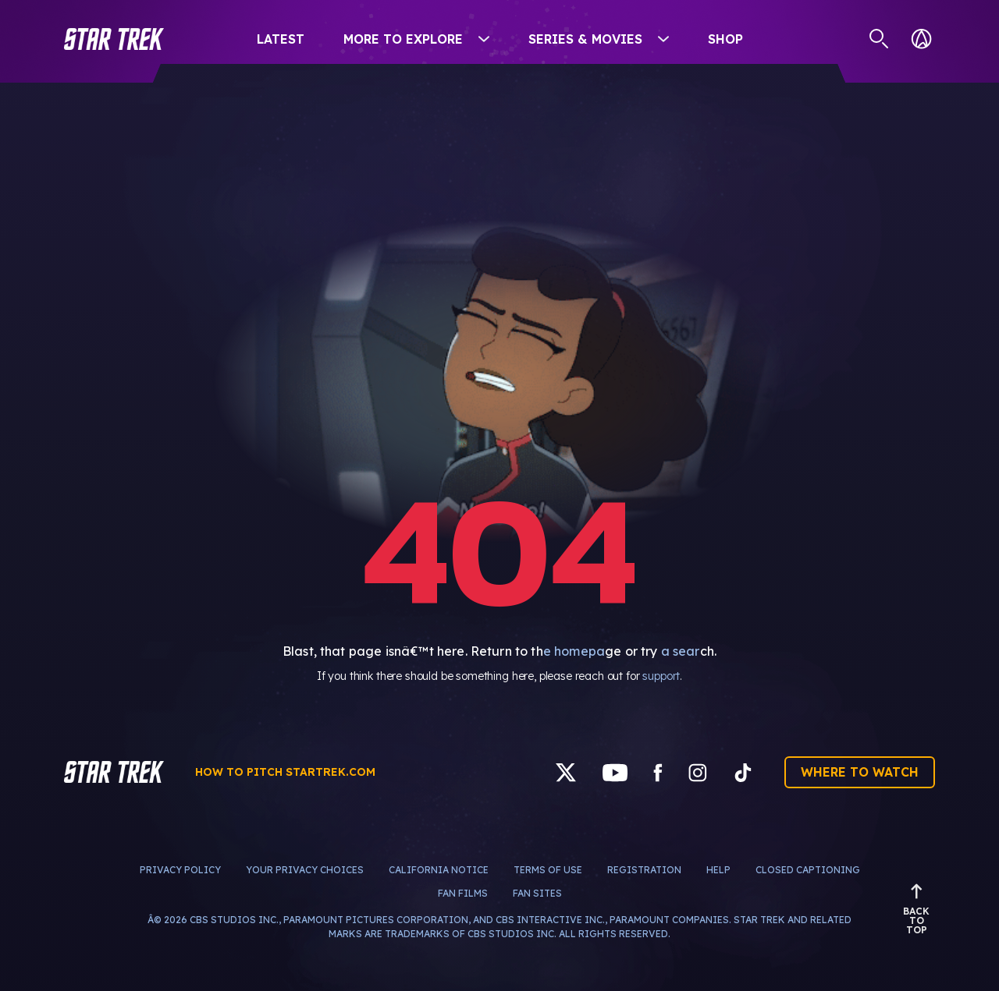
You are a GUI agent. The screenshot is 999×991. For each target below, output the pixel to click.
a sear (680, 651)
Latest (280, 39)
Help (718, 870)
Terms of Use (548, 870)
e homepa (574, 651)
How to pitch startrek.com (285, 772)
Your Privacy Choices (305, 870)
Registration (644, 870)
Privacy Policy (180, 870)
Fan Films (463, 893)
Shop (725, 39)
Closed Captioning (807, 870)
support (661, 676)
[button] (114, 39)
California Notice (439, 870)
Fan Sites (537, 893)
